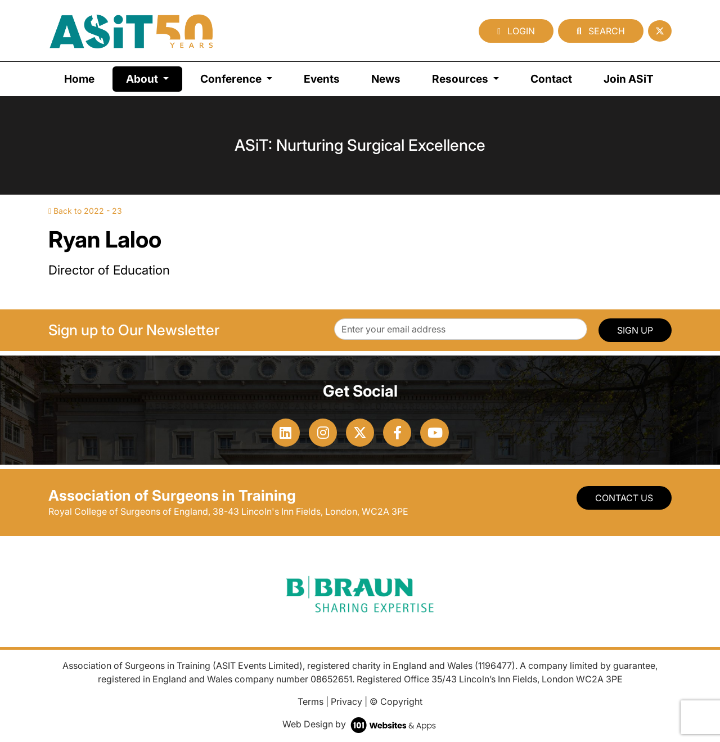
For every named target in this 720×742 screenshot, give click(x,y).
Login (516, 31)
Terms (310, 701)
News (385, 79)
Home (79, 79)
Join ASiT (629, 79)
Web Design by (360, 724)
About (154, 78)
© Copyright (396, 701)
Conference (232, 79)
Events (322, 79)
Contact (551, 79)
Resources (461, 79)
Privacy (346, 701)
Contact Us (624, 497)
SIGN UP (635, 330)
